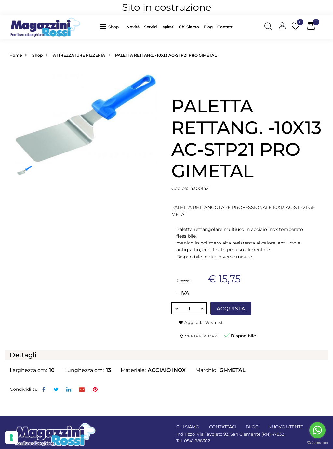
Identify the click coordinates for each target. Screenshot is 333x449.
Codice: (179, 188)
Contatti (225, 26)
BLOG (252, 426)
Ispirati (167, 26)
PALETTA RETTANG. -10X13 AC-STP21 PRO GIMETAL (166, 55)
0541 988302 (197, 440)
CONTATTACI (222, 426)
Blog (208, 26)
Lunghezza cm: (84, 370)
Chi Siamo (189, 26)
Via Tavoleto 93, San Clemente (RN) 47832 (240, 434)
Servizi (150, 26)
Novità (133, 26)
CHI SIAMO (187, 426)
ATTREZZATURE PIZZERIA (79, 55)
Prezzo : (184, 280)
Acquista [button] (231, 308)
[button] (115, 26)
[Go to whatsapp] (317, 430)
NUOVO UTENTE (285, 426)
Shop (113, 26)
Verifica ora (199, 336)
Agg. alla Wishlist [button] (201, 322)
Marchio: (206, 370)
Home (15, 55)
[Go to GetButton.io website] (317, 442)
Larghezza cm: (28, 370)
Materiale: (133, 370)
